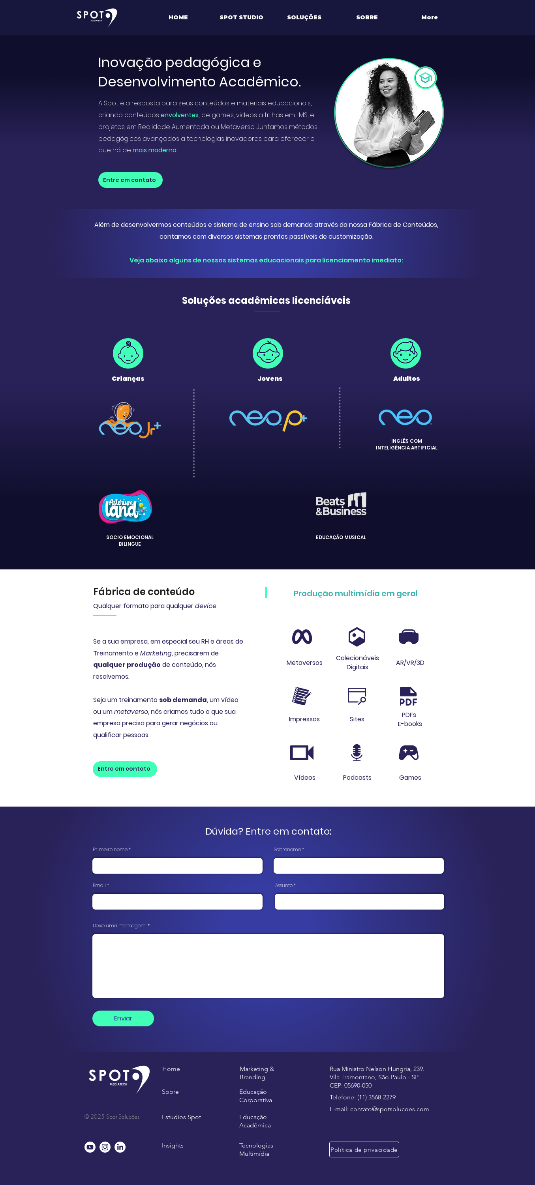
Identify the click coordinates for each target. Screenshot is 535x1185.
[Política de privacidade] (364, 1149)
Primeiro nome (110, 849)
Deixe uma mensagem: (119, 925)
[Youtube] (90, 1147)
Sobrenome (287, 849)
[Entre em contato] (130, 180)
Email (99, 885)
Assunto (284, 885)
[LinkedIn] (120, 1147)
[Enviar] (123, 1018)
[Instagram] (105, 1147)
